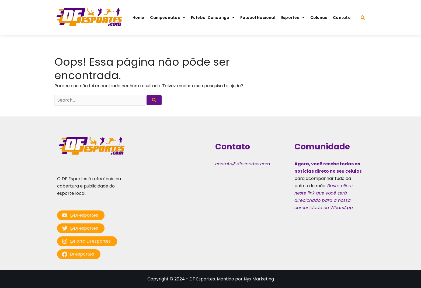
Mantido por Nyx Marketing (245, 279)
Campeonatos (165, 17)
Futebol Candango (210, 17)
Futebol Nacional (257, 17)
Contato (342, 17)
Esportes (290, 17)
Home (138, 17)
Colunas (318, 17)
